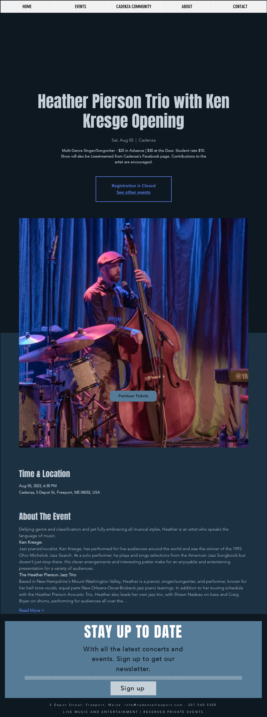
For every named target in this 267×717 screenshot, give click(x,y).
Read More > (31, 610)
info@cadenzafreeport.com (154, 705)
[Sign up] (133, 688)
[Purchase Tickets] (133, 396)
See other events (133, 192)
